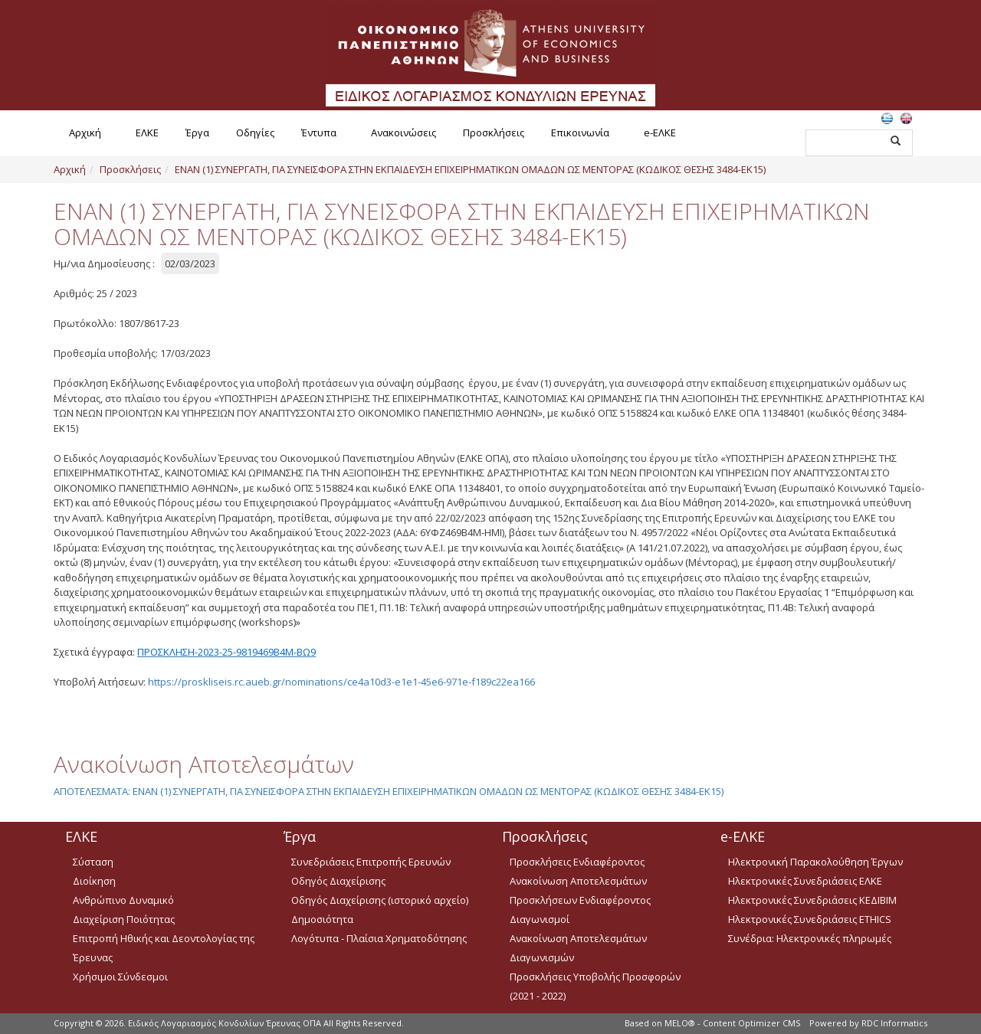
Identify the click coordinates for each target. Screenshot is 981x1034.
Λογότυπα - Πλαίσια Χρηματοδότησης (379, 938)
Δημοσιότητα (322, 919)
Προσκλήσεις (493, 132)
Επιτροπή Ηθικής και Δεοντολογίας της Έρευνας (163, 947)
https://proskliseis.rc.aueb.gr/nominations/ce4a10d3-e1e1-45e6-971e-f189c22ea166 (341, 682)
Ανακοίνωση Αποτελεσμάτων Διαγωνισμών (578, 947)
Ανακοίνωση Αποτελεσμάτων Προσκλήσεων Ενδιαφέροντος (580, 890)
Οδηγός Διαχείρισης (338, 881)
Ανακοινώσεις (403, 132)
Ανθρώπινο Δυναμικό (123, 900)
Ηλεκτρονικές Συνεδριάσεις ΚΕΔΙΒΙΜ (812, 900)
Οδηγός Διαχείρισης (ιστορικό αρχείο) (379, 900)
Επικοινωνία (580, 132)
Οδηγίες (255, 132)
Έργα (197, 132)
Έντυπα (318, 132)
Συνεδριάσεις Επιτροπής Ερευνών (371, 862)
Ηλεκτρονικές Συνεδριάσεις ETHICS (809, 919)
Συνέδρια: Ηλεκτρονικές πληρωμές (809, 938)
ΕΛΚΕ (147, 132)
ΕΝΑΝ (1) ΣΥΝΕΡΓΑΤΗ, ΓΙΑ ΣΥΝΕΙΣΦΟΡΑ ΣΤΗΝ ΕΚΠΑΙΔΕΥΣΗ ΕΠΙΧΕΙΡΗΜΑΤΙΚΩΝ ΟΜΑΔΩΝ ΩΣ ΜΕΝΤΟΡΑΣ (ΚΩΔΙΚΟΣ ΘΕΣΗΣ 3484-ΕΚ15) (470, 169)
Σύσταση (93, 862)
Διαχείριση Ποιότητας (124, 919)
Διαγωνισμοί (539, 919)
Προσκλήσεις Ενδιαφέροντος (577, 862)
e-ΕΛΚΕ (660, 132)
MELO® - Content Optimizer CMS (732, 1023)
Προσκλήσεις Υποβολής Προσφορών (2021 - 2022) (595, 986)
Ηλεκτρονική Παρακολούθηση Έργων (815, 862)
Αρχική (85, 132)
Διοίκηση (94, 881)
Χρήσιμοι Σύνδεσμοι (120, 976)
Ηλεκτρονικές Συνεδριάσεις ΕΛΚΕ (805, 881)
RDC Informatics (894, 1023)
